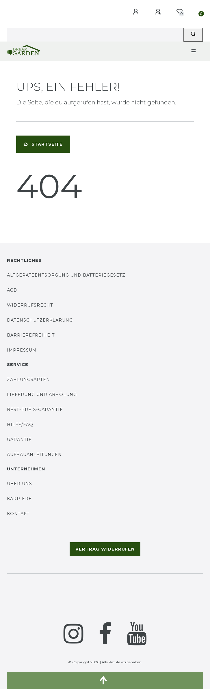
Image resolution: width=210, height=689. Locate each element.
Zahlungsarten (28, 379)
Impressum (22, 350)
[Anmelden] (136, 12)
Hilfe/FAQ (20, 424)
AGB (12, 290)
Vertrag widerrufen (105, 549)
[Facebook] (105, 633)
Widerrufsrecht (30, 305)
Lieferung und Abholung (42, 394)
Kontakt (18, 513)
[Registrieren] (159, 12)
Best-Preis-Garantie (35, 409)
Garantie (19, 439)
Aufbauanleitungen (34, 454)
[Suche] (193, 35)
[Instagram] (73, 633)
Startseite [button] (43, 144)
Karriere (19, 498)
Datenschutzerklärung (40, 320)
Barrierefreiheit (31, 335)
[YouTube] (137, 633)
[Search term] (95, 35)
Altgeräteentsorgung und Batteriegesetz (66, 275)
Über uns (19, 483)
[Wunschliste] (179, 11)
